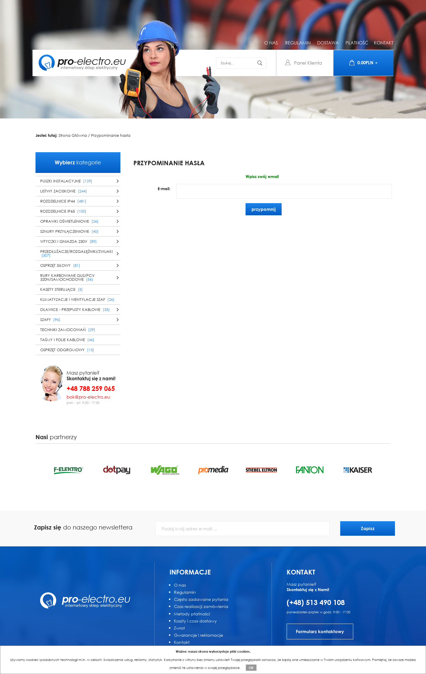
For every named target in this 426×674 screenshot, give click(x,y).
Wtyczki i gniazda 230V (68, 241)
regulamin (298, 43)
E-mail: (164, 188)
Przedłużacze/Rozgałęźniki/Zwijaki (76, 253)
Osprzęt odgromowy (67, 349)
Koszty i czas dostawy (195, 621)
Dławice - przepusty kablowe (75, 309)
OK (251, 667)
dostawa (328, 43)
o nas (271, 43)
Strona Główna (73, 136)
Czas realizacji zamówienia (201, 606)
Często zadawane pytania (201, 599)
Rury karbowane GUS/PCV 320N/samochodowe (67, 277)
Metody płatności (192, 614)
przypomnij (263, 209)
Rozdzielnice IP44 (63, 201)
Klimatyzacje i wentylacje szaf (77, 299)
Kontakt (182, 642)
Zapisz (368, 528)
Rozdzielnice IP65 (63, 211)
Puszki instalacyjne (66, 181)
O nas (180, 585)
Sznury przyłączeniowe (69, 231)
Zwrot (179, 628)
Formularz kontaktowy (320, 631)
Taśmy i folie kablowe (67, 339)
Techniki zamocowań (67, 329)
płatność (357, 43)
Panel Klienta (308, 63)
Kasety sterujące (61, 289)
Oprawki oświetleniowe (69, 221)
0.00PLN (363, 62)
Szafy (50, 319)
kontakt (383, 43)
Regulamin (185, 592)
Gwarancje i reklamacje (198, 635)
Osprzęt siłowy (60, 265)
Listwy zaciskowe (63, 191)
